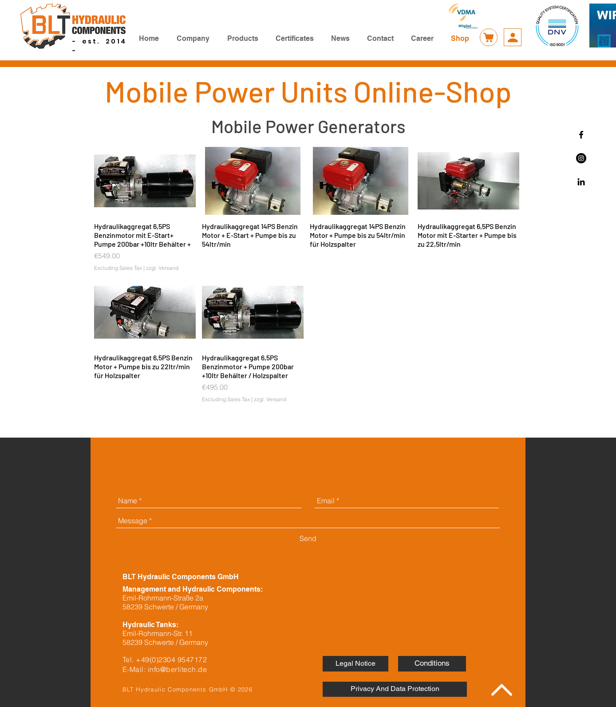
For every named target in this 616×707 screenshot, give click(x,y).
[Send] (308, 538)
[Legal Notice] (355, 663)
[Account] (512, 37)
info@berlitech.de (177, 669)
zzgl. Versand (162, 268)
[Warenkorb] (489, 37)
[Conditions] (432, 663)
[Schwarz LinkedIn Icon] (581, 182)
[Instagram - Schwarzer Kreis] (581, 158)
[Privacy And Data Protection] (395, 689)
